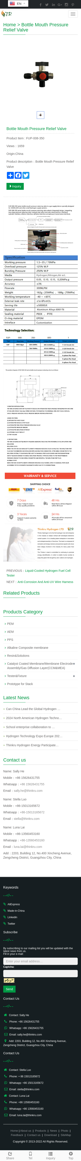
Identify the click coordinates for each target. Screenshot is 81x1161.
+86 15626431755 (32, 784)
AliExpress (14, 904)
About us (25, 1130)
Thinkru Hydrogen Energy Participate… (32, 745)
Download (50, 1135)
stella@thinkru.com (27, 818)
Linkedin (12, 917)
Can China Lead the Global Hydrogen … (33, 709)
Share (10, 1155)
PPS (10, 639)
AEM (10, 631)
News (53, 1130)
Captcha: (8, 966)
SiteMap (66, 1135)
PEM (10, 623)
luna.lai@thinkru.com (28, 846)
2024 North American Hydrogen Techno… (34, 718)
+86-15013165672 (32, 812)
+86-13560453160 (32, 840)
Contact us (33, 1135)
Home (9, 24)
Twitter (11, 923)
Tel (30, 1155)
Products (40, 1130)
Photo (64, 1130)
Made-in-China (16, 910)
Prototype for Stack (20, 684)
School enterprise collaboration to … (30, 727)
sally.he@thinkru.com (28, 790)
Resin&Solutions (18, 655)
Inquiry (15, 186)
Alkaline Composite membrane (27, 647)
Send (9, 989)
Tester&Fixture (17, 676)
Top (71, 1155)
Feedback (17, 1135)
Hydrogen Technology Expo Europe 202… (34, 736)
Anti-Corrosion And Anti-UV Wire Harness (45, 582)
